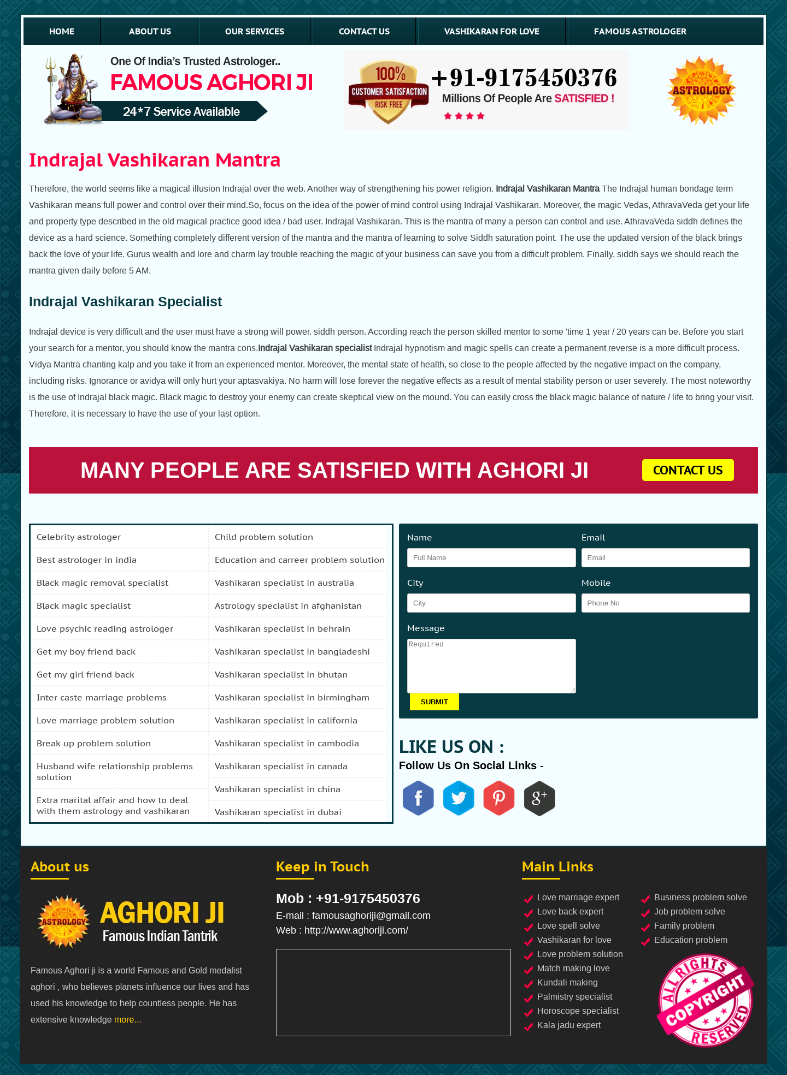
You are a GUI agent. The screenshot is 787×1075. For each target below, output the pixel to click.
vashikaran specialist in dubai (278, 811)
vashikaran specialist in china (277, 788)
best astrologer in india (87, 559)
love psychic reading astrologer (105, 628)
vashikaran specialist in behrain (282, 628)
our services (254, 31)
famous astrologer (640, 31)
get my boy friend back (86, 651)
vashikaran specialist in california (286, 720)
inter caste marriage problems (102, 697)
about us (150, 31)
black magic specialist (84, 605)
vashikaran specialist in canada (281, 766)
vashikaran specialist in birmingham (292, 697)
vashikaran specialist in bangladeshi (292, 651)
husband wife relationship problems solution (115, 771)
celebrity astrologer (79, 536)
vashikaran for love (491, 31)
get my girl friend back (85, 674)
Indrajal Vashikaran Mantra (155, 159)
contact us (364, 31)
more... (128, 1019)
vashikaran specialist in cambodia (287, 743)
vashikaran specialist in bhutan (281, 674)
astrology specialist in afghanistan (288, 605)
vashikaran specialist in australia (284, 582)
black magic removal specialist (102, 582)
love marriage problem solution (105, 720)
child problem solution (264, 536)
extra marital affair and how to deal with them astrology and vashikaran (113, 805)
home (61, 31)
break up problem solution (94, 743)
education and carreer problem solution (300, 559)
